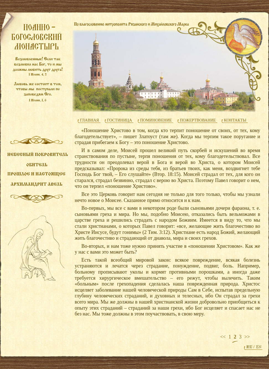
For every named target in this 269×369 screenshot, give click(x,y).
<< (223, 337)
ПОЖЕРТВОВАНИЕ (198, 120)
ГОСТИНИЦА (119, 120)
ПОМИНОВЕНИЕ (156, 120)
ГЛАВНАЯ (89, 120)
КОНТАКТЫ (235, 120)
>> (247, 337)
